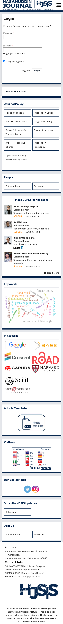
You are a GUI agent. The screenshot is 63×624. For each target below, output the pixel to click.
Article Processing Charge (15, 144)
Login (37, 70)
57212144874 (32, 216)
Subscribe (11, 512)
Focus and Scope (15, 112)
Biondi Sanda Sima (24, 237)
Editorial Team (13, 186)
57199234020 (33, 232)
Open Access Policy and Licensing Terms (16, 157)
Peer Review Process (16, 121)
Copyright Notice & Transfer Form (16, 132)
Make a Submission (16, 91)
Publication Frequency (40, 144)
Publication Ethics (44, 112)
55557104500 (33, 266)
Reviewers (39, 186)
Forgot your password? (14, 53)
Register (26, 70)
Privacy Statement (44, 130)
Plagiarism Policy (43, 121)
